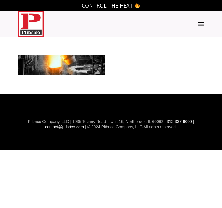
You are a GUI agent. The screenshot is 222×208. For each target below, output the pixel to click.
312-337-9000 (179, 121)
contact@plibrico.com (64, 127)
